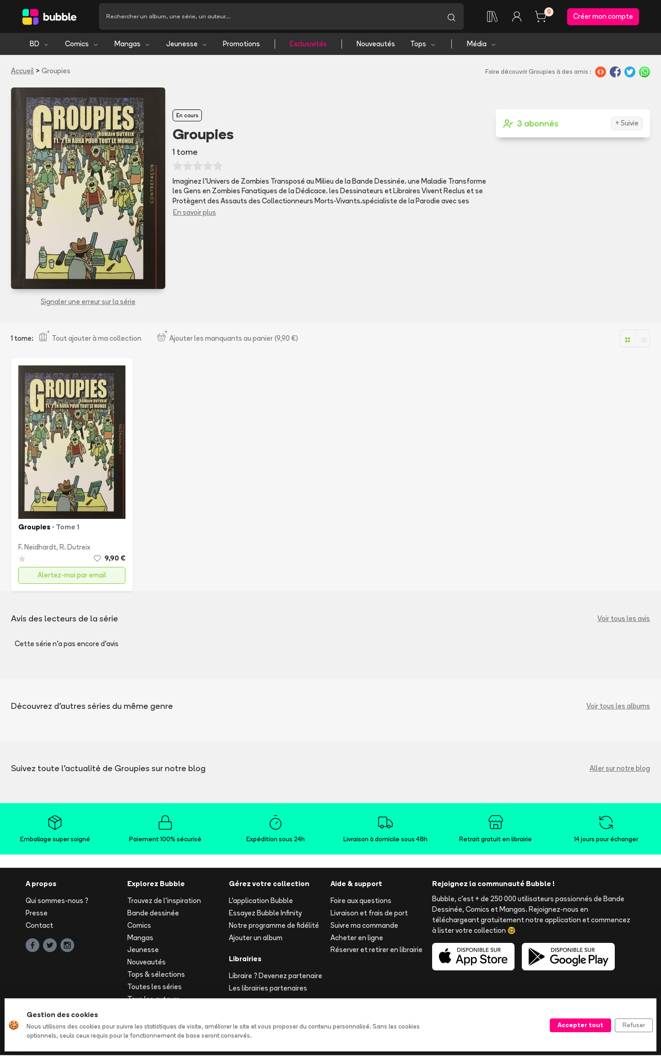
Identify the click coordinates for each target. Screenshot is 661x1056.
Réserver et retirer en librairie (376, 950)
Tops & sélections (156, 975)
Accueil (22, 71)
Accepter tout (580, 1025)
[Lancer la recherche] (451, 17)
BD (39, 44)
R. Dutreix (75, 547)
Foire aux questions (360, 901)
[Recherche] (268, 17)
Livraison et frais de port (369, 913)
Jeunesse (187, 44)
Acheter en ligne (356, 938)
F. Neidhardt (37, 547)
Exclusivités (308, 44)
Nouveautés (376, 44)
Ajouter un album (255, 938)
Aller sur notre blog (620, 768)
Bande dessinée (153, 913)
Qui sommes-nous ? (57, 901)
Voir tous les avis (623, 619)
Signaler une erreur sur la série (88, 302)
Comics (82, 44)
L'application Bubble (261, 901)
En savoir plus (194, 212)
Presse (37, 913)
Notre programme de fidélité (274, 926)
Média (482, 44)
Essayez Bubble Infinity (265, 913)
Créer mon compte (603, 16)
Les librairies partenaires (268, 989)
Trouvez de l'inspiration (164, 901)
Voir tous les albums (618, 706)
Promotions (241, 44)
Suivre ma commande (364, 926)
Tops (423, 44)
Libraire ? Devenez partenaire (275, 976)
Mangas (132, 44)
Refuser (634, 1025)
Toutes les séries (154, 987)
